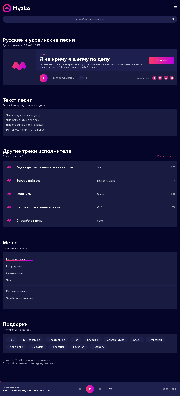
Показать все (167, 156)
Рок (12, 339)
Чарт (9, 280)
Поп (76, 339)
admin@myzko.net (41, 363)
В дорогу (98, 346)
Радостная (58, 346)
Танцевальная (31, 339)
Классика (92, 339)
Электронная (57, 339)
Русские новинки (16, 291)
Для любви (16, 346)
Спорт (137, 339)
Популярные (14, 266)
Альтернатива (115, 339)
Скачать (161, 60)
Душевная (155, 339)
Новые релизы (15, 259)
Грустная (78, 346)
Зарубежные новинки (19, 298)
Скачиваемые (14, 273)
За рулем (37, 346)
